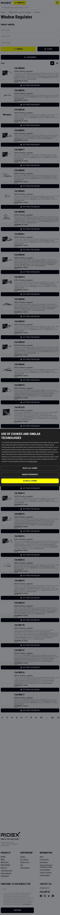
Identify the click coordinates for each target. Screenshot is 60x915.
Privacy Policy (33, 461)
